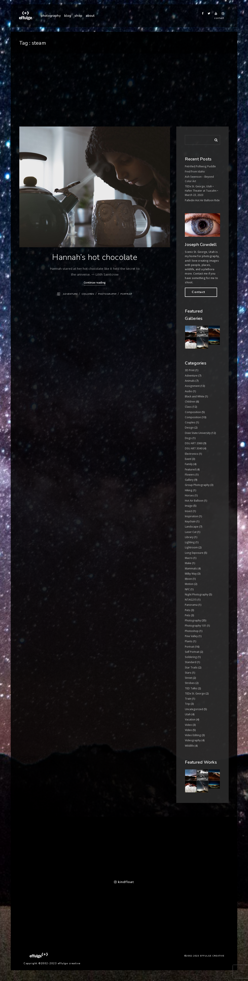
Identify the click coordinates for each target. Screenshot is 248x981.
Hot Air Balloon (194, 500)
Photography (107, 294)
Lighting (190, 542)
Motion (189, 584)
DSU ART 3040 (193, 448)
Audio (188, 391)
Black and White (194, 396)
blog (67, 16)
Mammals (191, 568)
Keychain (190, 521)
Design (189, 427)
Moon (188, 579)
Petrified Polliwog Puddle (200, 166)
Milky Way (191, 573)
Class (188, 407)
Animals (190, 381)
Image (189, 506)
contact (219, 18)
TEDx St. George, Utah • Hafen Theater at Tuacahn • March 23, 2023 (201, 191)
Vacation (190, 719)
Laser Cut (190, 532)
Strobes (190, 683)
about (90, 16)
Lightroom (191, 547)
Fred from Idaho (195, 171)
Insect (188, 511)
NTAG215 (191, 599)
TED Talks (191, 688)
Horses (189, 495)
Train (188, 698)
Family (189, 464)
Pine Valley (191, 636)
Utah (188, 714)
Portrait (126, 294)
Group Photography (197, 485)
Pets (187, 610)
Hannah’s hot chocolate (94, 257)
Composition (193, 412)
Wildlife (189, 746)
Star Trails (191, 667)
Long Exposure (194, 553)
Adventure (70, 294)
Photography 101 (195, 625)
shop (78, 16)
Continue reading (95, 282)
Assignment (192, 386)
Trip (187, 704)
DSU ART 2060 (193, 443)
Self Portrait (192, 652)
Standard (190, 662)
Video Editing (193, 735)
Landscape (191, 526)
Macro (189, 558)
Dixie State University (198, 433)
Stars (188, 672)
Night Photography (196, 594)
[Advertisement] (124, 94)
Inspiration (191, 516)
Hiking (188, 490)
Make (188, 563)
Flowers (190, 474)
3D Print (190, 370)
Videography (193, 740)
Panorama (191, 605)
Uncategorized (194, 709)
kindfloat (124, 882)
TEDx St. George (195, 693)
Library (189, 537)
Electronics (191, 454)
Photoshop (192, 631)
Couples (190, 422)
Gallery (189, 480)
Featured (190, 469)
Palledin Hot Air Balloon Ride (202, 200)
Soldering (191, 657)
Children (88, 294)
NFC (187, 589)
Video (188, 725)
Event (188, 459)
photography (51, 16)
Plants (188, 641)
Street (188, 678)
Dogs (188, 438)
